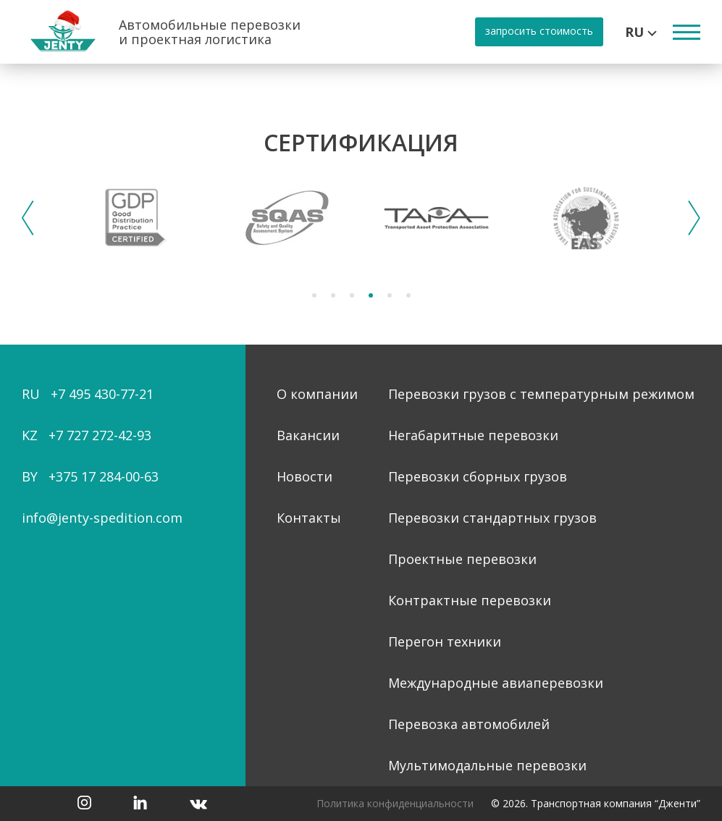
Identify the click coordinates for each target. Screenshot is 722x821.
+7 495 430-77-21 (102, 394)
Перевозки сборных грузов (477, 476)
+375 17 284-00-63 (104, 476)
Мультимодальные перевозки (487, 765)
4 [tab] (371, 295)
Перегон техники (444, 641)
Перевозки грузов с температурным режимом (541, 394)
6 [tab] (408, 295)
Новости (304, 476)
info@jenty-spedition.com (102, 517)
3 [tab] (352, 295)
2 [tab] (333, 295)
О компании (317, 394)
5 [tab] (389, 295)
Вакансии (308, 435)
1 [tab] (314, 295)
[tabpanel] (136, 218)
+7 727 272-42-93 (100, 435)
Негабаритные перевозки (473, 435)
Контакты (309, 517)
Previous (28, 218)
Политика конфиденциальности (395, 803)
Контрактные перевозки (469, 600)
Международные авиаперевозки (495, 682)
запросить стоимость (539, 31)
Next (694, 218)
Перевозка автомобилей (469, 724)
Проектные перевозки (462, 559)
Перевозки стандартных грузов (492, 517)
